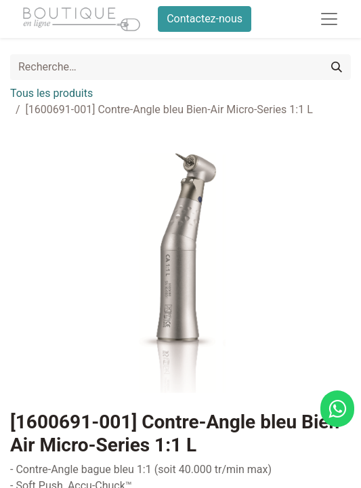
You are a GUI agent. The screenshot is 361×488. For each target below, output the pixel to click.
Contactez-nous (204, 18)
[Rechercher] (336, 67)
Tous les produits (51, 93)
